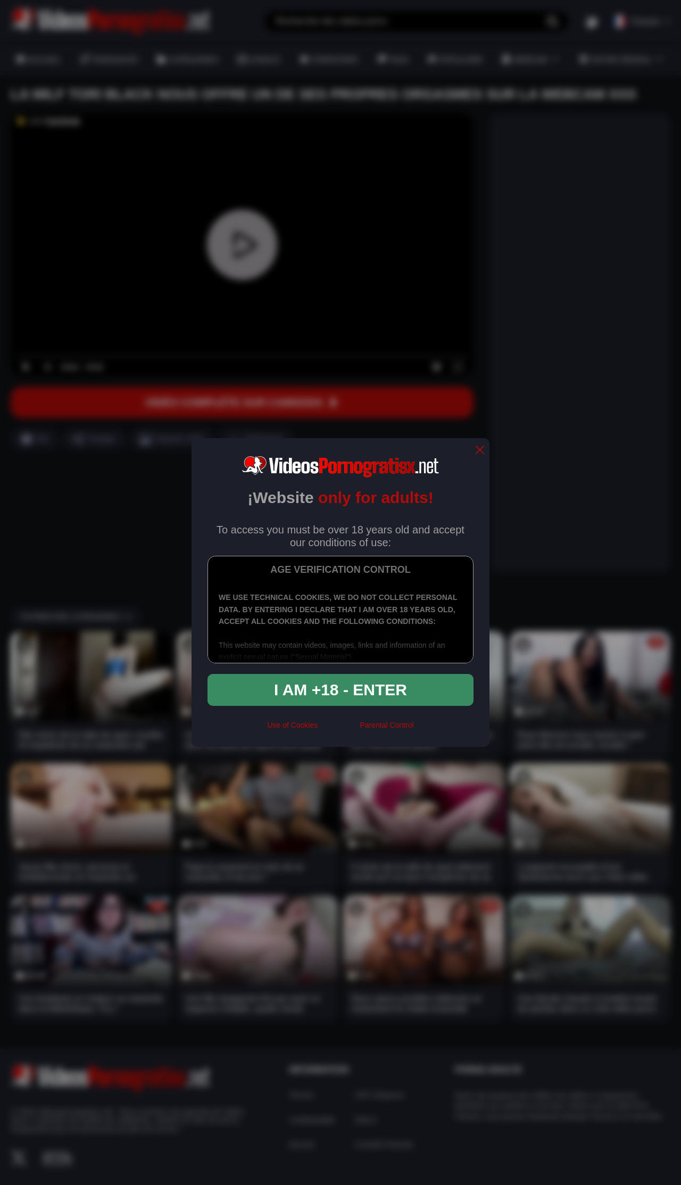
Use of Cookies (292, 725)
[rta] (338, 730)
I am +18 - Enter (340, 689)
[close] (480, 451)
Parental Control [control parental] (386, 725)
